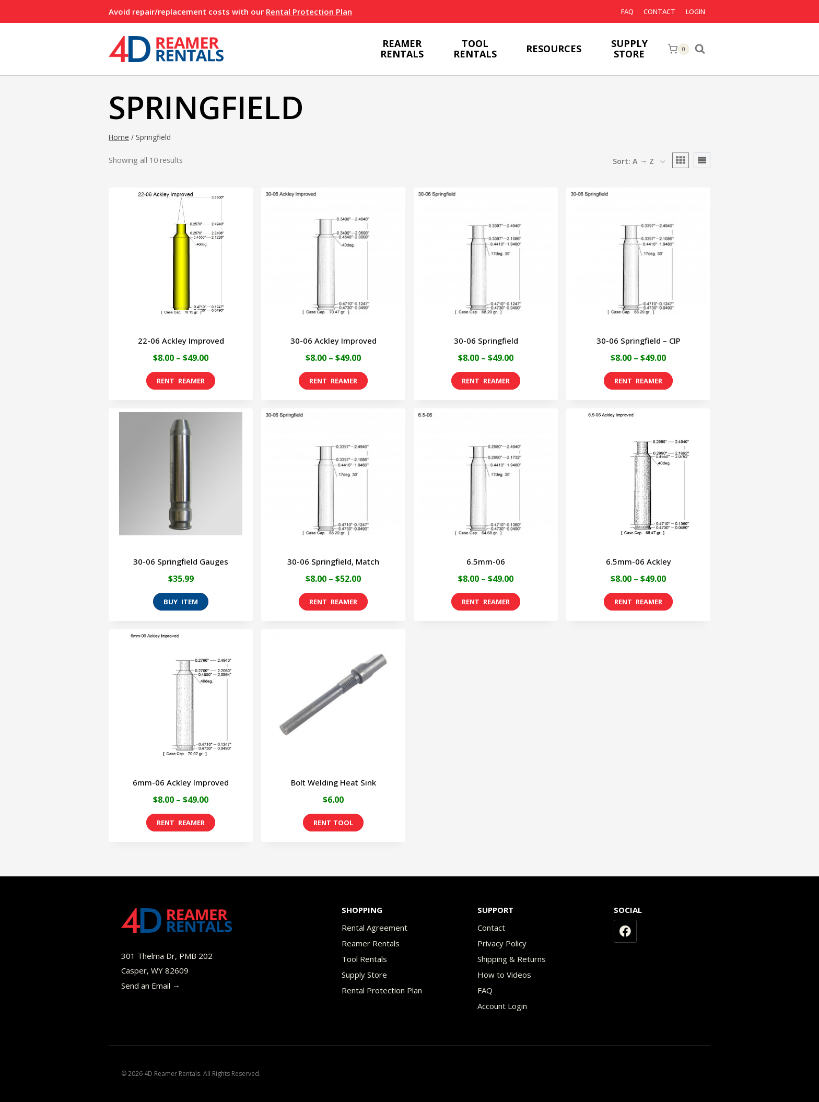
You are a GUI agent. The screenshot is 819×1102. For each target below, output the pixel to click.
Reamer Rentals (371, 943)
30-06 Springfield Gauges (180, 561)
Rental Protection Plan (309, 11)
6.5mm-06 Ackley (638, 561)
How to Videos (504, 974)
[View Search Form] (702, 49)
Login (695, 11)
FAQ (627, 11)
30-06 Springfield (486, 340)
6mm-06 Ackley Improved (181, 782)
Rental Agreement (374, 927)
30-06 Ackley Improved (333, 340)
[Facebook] (625, 931)
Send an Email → (150, 985)
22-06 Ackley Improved (181, 340)
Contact (659, 11)
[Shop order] (639, 162)
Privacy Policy (501, 943)
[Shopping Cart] (678, 49)
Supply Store (364, 974)
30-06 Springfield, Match (333, 561)
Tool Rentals (364, 959)
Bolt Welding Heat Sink (333, 782)
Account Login (502, 1006)
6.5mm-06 (485, 561)
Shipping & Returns (511, 959)
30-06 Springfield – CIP (638, 340)
